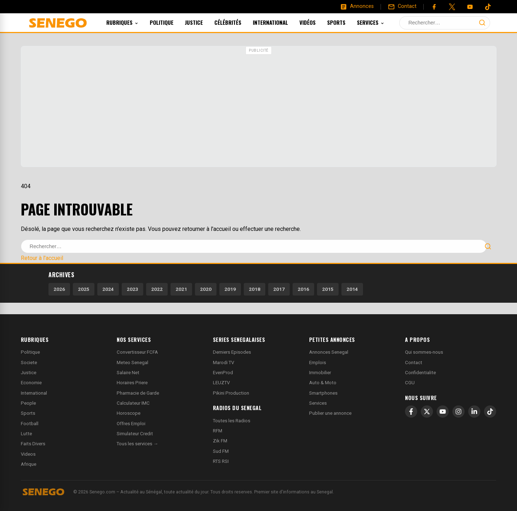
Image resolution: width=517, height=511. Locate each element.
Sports (346, 22)
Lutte (26, 433)
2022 (157, 289)
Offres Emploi (131, 423)
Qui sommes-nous (424, 352)
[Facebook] (434, 7)
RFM (217, 430)
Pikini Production (231, 393)
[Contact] (402, 6)
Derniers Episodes (232, 352)
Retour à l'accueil (42, 258)
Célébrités (237, 22)
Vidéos (317, 22)
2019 (230, 289)
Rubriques (132, 22)
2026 (59, 289)
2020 (205, 289)
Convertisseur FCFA (137, 352)
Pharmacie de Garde (138, 393)
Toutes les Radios (231, 420)
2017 (279, 289)
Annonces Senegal (328, 352)
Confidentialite (420, 372)
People (28, 403)
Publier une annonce (330, 413)
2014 (352, 289)
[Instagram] (458, 411)
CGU (410, 382)
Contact (413, 362)
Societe (29, 362)
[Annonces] (357, 6)
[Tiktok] (488, 7)
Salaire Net (128, 372)
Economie (31, 382)
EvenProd (223, 372)
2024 (108, 289)
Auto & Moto (322, 382)
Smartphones (323, 393)
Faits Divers (33, 443)
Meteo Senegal (132, 362)
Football (29, 423)
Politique (171, 22)
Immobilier (320, 372)
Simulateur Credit (135, 433)
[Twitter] (452, 7)
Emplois (317, 362)
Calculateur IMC (133, 403)
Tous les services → (137, 443)
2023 (132, 289)
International (280, 22)
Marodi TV (223, 362)
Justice (204, 22)
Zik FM (220, 440)
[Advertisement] (258, 107)
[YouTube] (470, 7)
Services (380, 22)
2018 (254, 289)
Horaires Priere (132, 382)
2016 (303, 289)
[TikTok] (490, 411)
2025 (83, 289)
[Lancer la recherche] (482, 22)
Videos (28, 454)
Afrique (28, 464)
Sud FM (221, 451)
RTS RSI (221, 461)
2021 (181, 289)
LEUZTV (221, 382)
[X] (427, 411)
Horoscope (128, 413)
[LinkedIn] (474, 411)
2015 (328, 289)
